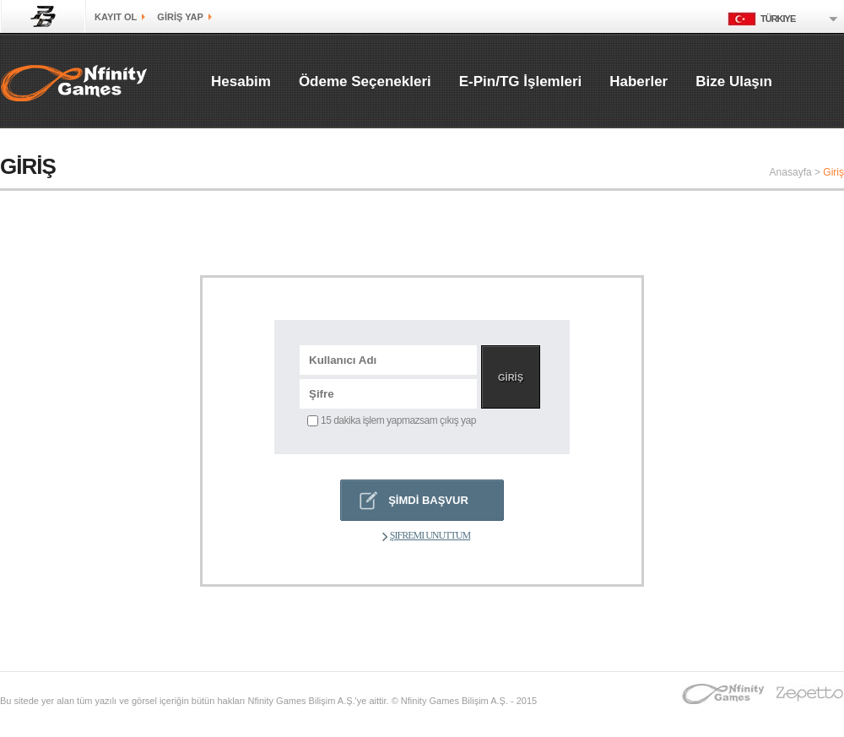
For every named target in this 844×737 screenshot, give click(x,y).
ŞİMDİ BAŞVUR (428, 500)
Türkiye (761, 19)
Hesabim (241, 81)
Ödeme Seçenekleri (365, 81)
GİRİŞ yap (180, 17)
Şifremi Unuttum (426, 535)
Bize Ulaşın (733, 81)
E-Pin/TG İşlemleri (520, 81)
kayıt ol (116, 17)
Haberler (638, 81)
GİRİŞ (510, 377)
